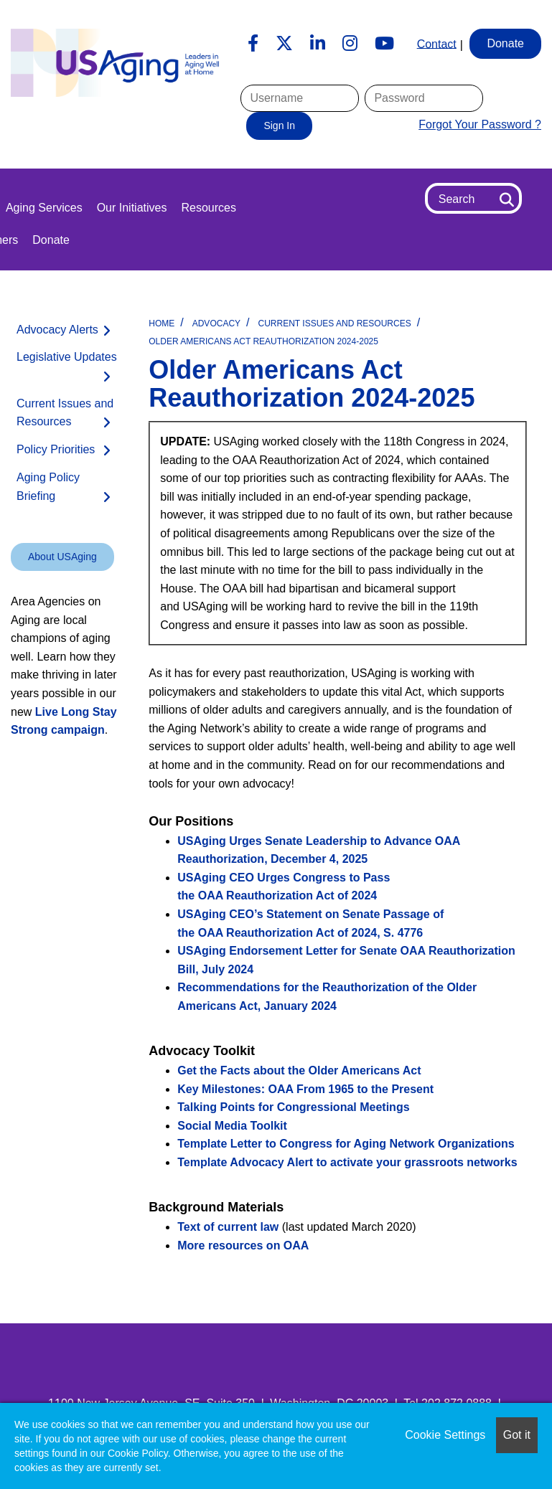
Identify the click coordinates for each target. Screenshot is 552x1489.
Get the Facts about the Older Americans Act (299, 1070)
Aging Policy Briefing (48, 486)
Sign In (279, 125)
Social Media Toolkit (232, 1126)
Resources (208, 208)
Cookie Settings (445, 1435)
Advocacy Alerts (57, 329)
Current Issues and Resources (334, 323)
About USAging (62, 556)
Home (161, 323)
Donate (51, 240)
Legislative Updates (67, 357)
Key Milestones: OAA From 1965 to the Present (305, 1089)
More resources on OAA (243, 1245)
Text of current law (228, 1227)
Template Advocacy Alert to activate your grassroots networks (347, 1162)
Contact (437, 43)
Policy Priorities (56, 449)
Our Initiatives (132, 208)
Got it (516, 1435)
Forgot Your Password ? (479, 124)
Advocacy (216, 323)
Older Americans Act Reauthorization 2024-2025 (263, 341)
